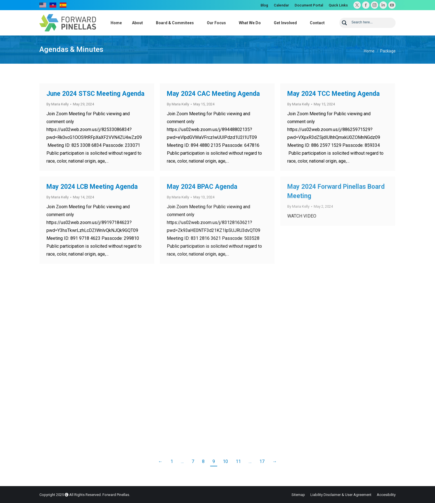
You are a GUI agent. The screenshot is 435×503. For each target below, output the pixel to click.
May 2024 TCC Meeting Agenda (333, 94)
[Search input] (371, 22)
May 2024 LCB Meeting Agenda (92, 186)
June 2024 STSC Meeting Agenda (95, 94)
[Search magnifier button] (344, 23)
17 (261, 461)
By (57, 104)
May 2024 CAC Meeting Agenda (213, 94)
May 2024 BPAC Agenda (202, 186)
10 (225, 461)
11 (238, 461)
